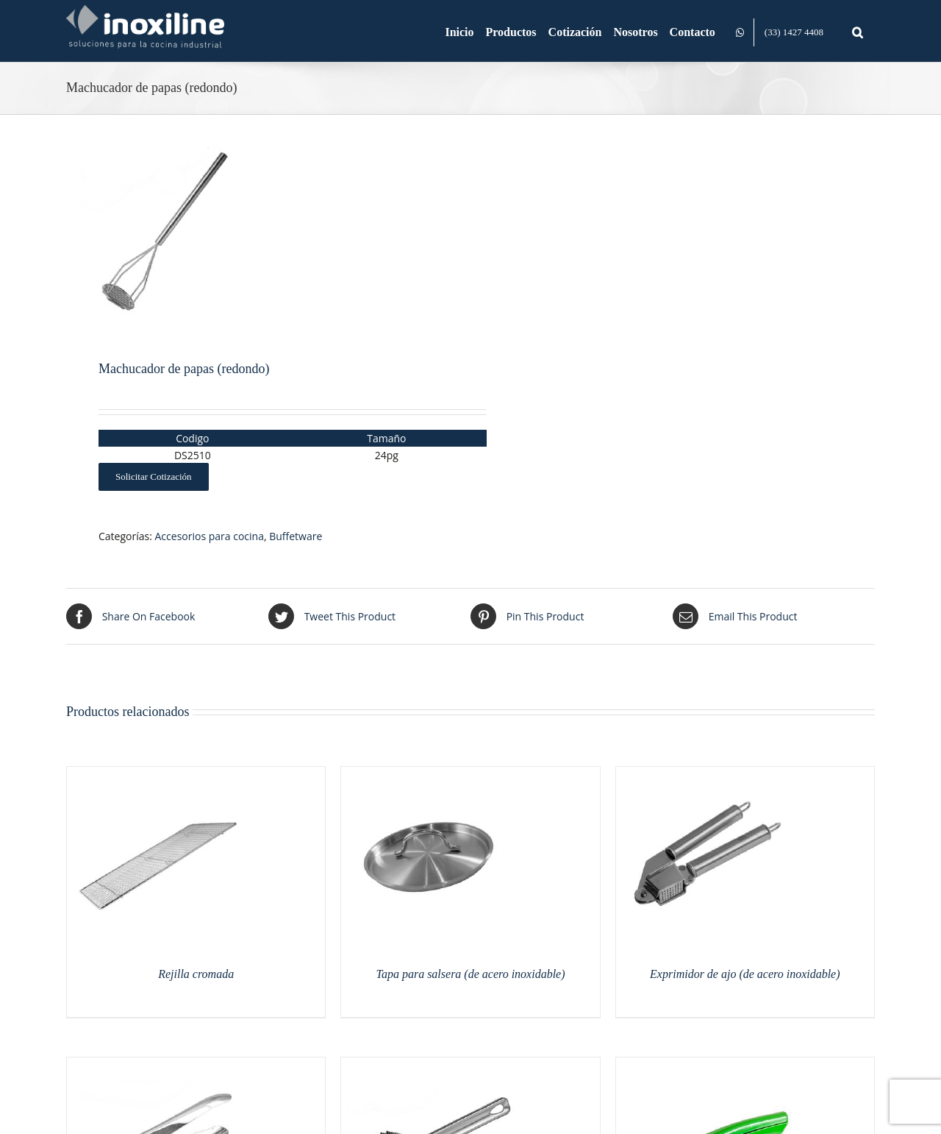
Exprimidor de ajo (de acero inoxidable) (745, 974)
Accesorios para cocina (209, 536)
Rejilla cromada (196, 974)
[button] (857, 31)
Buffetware (295, 536)
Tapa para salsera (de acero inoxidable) (470, 974)
